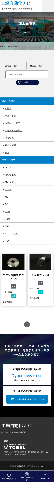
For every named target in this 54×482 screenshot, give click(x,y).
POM (7, 218)
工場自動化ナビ (16, 3)
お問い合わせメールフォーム (30, 399)
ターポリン (10, 167)
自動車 (8, 108)
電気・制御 (10, 145)
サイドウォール (41, 275)
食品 (7, 152)
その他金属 (10, 174)
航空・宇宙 (10, 115)
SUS (7, 226)
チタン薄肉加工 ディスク (13, 277)
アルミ (8, 189)
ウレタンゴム (11, 233)
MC (6, 196)
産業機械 (9, 137)
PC (6, 204)
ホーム (2, 46)
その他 (8, 240)
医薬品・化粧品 (12, 123)
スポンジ (9, 181)
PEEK (7, 211)
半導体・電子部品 (13, 130)
